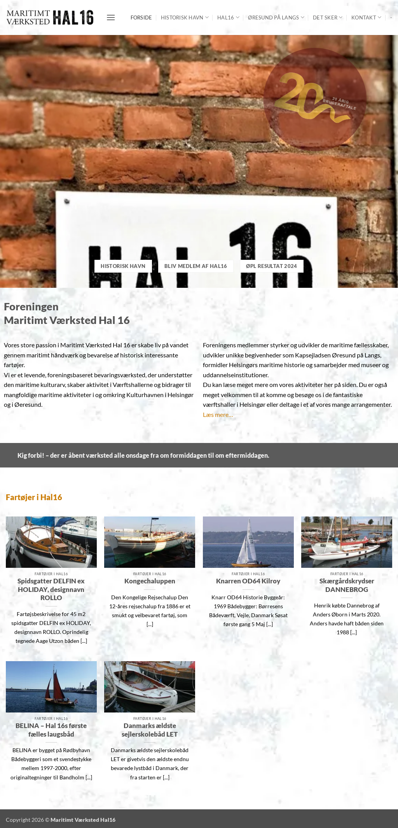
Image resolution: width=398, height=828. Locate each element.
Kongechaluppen (149, 581)
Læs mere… (218, 414)
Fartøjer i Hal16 (34, 497)
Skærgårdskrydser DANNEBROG (346, 585)
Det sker (328, 17)
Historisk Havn (185, 17)
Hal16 (228, 17)
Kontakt (366, 17)
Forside (141, 17)
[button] (110, 17)
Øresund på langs (276, 17)
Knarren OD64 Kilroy (248, 581)
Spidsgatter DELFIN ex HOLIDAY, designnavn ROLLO (51, 589)
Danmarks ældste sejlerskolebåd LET (150, 730)
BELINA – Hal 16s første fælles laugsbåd (51, 730)
